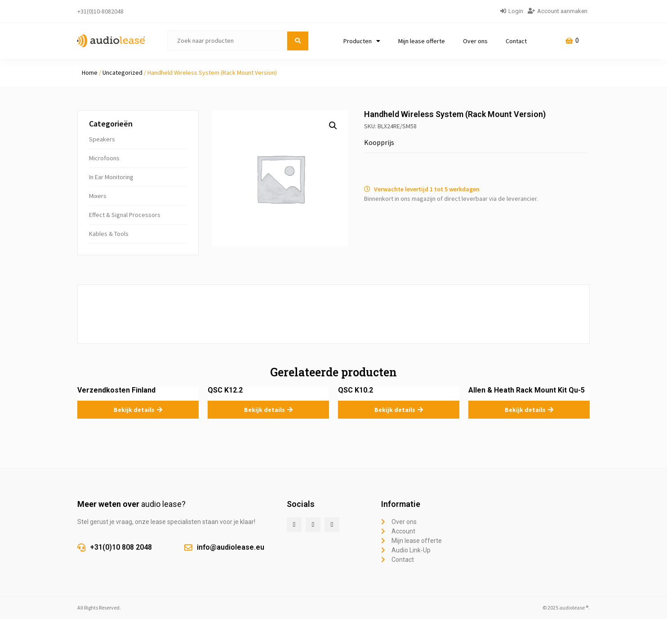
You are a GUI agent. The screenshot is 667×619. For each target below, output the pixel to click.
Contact (516, 41)
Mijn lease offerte (421, 41)
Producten (361, 41)
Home (90, 72)
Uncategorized (122, 72)
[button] (333, 125)
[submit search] (297, 41)
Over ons (475, 41)
